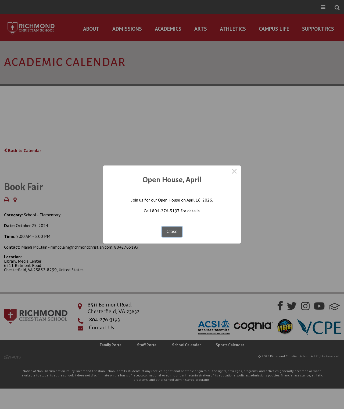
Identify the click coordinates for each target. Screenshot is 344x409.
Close (172, 231)
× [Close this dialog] (234, 171)
